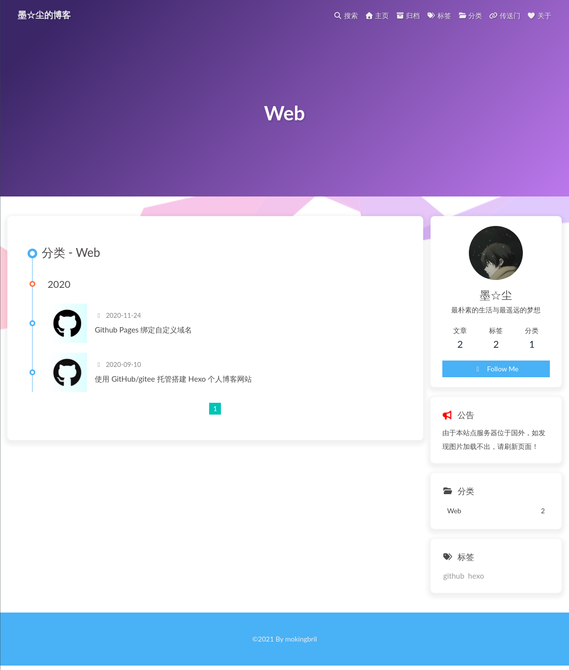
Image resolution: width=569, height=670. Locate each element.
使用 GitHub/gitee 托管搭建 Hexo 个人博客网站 (173, 378)
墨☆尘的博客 (44, 13)
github (453, 575)
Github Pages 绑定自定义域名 (143, 329)
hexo (476, 575)
